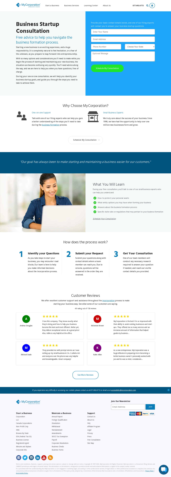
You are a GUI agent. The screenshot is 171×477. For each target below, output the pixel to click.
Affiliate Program (93, 426)
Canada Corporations (24, 423)
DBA (17, 430)
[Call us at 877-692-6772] (138, 5)
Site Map (90, 443)
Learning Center (91, 5)
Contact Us (91, 417)
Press (89, 437)
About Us (107, 5)
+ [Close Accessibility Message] (168, 390)
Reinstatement (57, 430)
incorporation (108, 300)
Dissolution (56, 423)
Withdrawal (56, 426)
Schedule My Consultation (84, 140)
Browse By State (22, 433)
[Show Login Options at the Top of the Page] (152, 5)
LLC (17, 420)
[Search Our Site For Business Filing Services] (147, 5)
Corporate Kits (21, 450)
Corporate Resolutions (60, 443)
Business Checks (58, 447)
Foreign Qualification (59, 420)
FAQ (88, 423)
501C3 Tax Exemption (60, 437)
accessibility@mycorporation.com (123, 390)
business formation (50, 125)
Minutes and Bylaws (23, 447)
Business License (22, 440)
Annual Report (57, 417)
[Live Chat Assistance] (164, 470)
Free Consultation (93, 440)
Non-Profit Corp (22, 426)
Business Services (71, 5)
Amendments (56, 433)
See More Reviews (85, 375)
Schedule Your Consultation (104, 218)
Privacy (90, 433)
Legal (89, 430)
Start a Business (52, 5)
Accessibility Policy (22, 473)
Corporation (20, 417)
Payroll (54, 440)
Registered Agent (22, 443)
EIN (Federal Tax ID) (24, 437)
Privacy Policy (149, 471)
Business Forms (57, 450)
